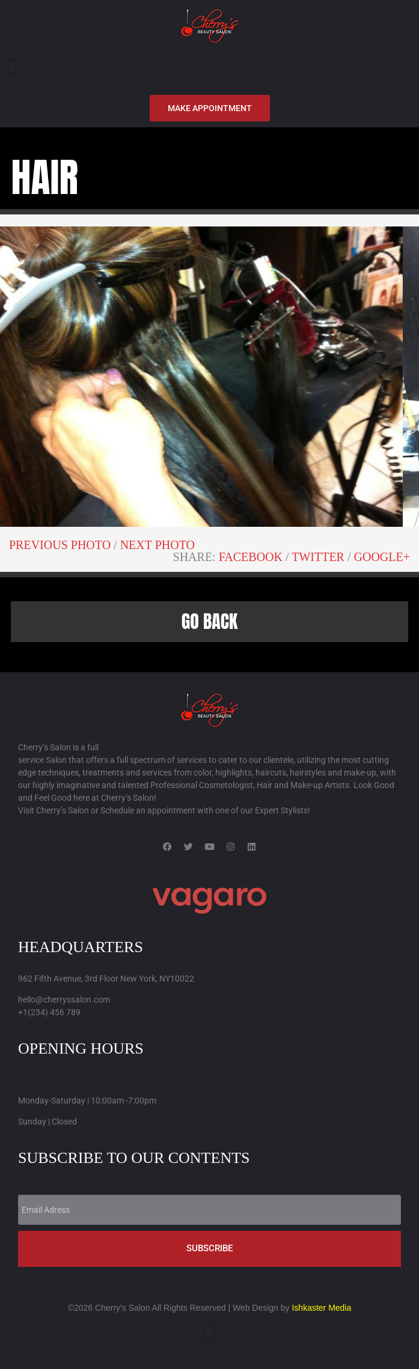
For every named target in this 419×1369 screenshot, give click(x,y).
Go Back (209, 621)
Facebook (251, 556)
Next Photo (157, 544)
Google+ (382, 556)
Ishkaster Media (321, 1308)
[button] (11, 67)
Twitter (318, 556)
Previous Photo (60, 544)
